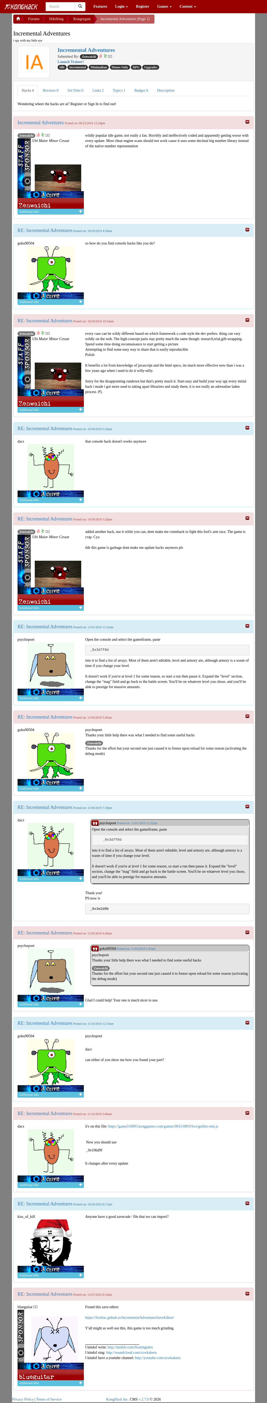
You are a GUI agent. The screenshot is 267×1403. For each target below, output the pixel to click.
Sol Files (75, 90)
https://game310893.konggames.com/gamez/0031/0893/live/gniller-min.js (163, 1126)
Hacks (28, 90)
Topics (119, 90)
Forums (34, 19)
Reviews (51, 90)
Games (164, 6)
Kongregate (82, 19)
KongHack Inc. (117, 1399)
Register (142, 6)
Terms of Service (49, 1399)
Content (188, 6)
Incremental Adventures (41, 122)
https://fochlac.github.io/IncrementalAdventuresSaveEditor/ (129, 1318)
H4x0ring (56, 19)
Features (100, 6)
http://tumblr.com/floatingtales (130, 1347)
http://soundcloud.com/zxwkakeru (131, 1353)
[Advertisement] (196, 21)
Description (165, 90)
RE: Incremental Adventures (45, 230)
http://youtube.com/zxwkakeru (157, 1358)
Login (121, 6)
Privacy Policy (23, 1399)
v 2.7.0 (144, 1399)
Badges (141, 90)
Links (98, 90)
